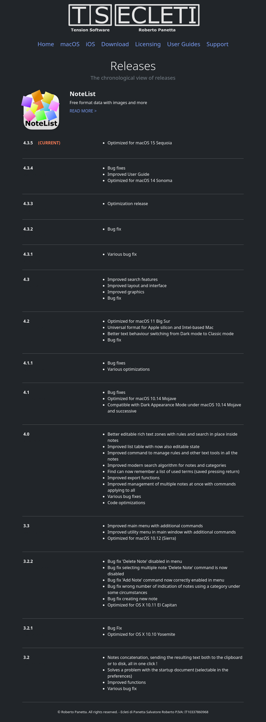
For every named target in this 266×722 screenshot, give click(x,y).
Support (218, 44)
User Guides (183, 44)
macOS (69, 44)
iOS (90, 44)
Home (45, 44)
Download (115, 44)
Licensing (148, 44)
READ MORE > (83, 111)
